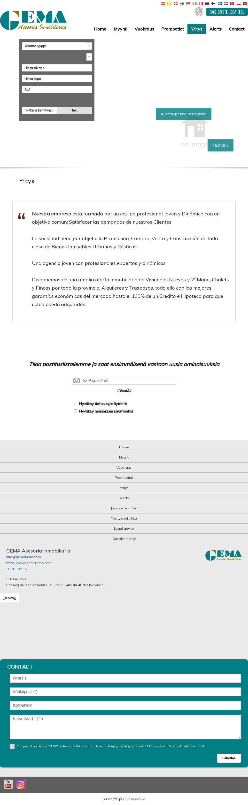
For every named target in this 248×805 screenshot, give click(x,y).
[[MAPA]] (9, 598)
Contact (236, 29)
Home (100, 29)
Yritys (196, 29)
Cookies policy (124, 539)
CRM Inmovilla (134, 799)
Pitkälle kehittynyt (39, 110)
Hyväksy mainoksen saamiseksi (106, 411)
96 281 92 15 (16, 569)
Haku (74, 110)
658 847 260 (16, 579)
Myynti (120, 29)
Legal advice (124, 528)
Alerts (215, 29)
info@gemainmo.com (23, 557)
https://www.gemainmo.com (29, 563)
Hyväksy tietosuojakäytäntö (103, 403)
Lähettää (124, 390)
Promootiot (172, 29)
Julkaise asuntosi (124, 508)
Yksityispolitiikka (124, 518)
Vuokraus (144, 29)
